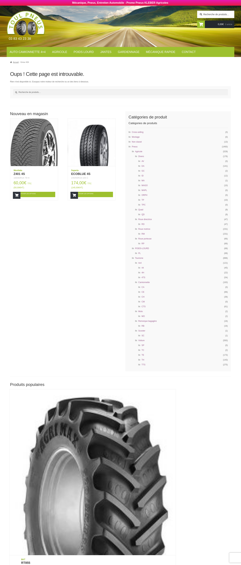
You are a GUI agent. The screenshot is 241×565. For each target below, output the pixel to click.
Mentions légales (135, 543)
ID (143, 176)
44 (143, 268)
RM (143, 234)
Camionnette (144, 282)
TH (143, 360)
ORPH (144, 195)
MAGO (145, 185)
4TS (143, 277)
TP (143, 200)
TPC (144, 205)
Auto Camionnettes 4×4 (90, 517)
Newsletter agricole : (40, 531)
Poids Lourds (84, 526)
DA (143, 166)
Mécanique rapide (160, 52)
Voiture (141, 340)
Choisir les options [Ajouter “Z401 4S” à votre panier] (33, 194)
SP (143, 345)
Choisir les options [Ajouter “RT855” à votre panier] (33, 470)
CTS (144, 306)
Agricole (59, 52)
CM (143, 302)
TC (143, 350)
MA (143, 180)
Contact (189, 52)
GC (143, 171)
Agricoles (82, 521)
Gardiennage (128, 52)
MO (143, 316)
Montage (136, 137)
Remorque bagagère (147, 321)
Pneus (135, 147)
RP (143, 243)
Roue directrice (145, 219)
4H (143, 272)
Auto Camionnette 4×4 (28, 52)
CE (143, 292)
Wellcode (50, 562)
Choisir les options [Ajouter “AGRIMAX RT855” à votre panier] (200, 470)
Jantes (105, 52)
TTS (143, 365)
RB (143, 326)
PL (139, 253)
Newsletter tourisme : (40, 524)
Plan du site (131, 547)
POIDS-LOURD (142, 248)
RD (143, 224)
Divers (141, 156)
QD (143, 214)
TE (143, 355)
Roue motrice (144, 229)
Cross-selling (137, 132)
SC (143, 335)
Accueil (16, 62)
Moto (140, 311)
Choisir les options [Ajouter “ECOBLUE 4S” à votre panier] (90, 194)
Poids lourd (84, 52)
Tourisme (139, 258)
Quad (140, 209)
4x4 (139, 263)
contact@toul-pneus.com (183, 538)
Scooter (141, 331)
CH (143, 297)
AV (143, 161)
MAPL (144, 190)
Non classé (137, 142)
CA (143, 287)
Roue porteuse (144, 239)
